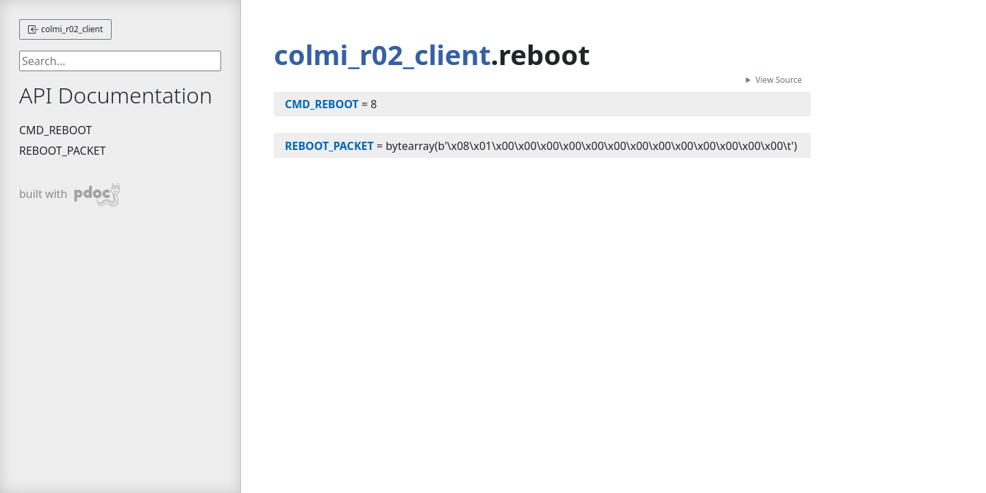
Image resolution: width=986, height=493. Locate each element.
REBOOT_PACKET (62, 150)
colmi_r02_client (65, 29)
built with (70, 195)
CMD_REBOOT (55, 130)
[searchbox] (120, 61)
